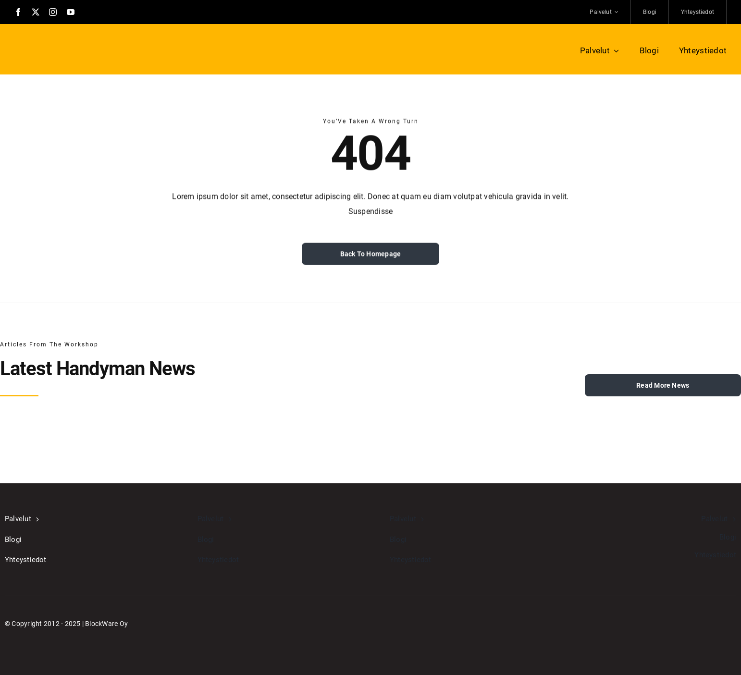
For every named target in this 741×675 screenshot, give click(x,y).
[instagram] (53, 12)
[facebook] (18, 12)
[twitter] (35, 12)
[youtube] (70, 12)
